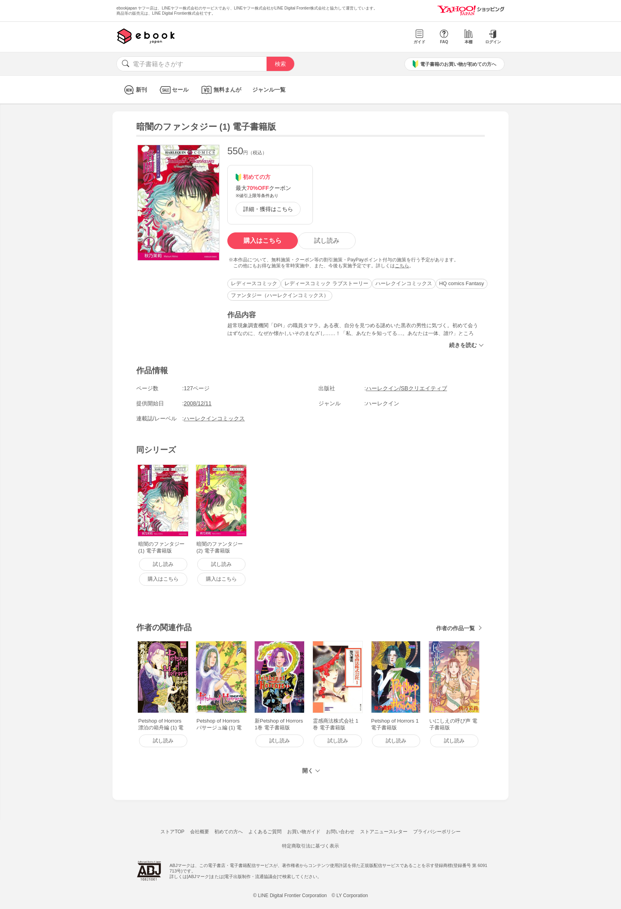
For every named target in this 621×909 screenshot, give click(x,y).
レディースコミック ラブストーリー (326, 283)
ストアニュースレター (384, 831)
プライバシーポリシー (437, 831)
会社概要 (199, 831)
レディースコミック (254, 283)
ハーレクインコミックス (403, 283)
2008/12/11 (197, 403)
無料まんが (220, 90)
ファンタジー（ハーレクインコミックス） (280, 295)
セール (173, 90)
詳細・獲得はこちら (268, 209)
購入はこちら (263, 240)
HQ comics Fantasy (461, 283)
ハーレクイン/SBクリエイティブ (406, 388)
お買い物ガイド (303, 831)
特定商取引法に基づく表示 (310, 846)
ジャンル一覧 (269, 89)
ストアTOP (172, 831)
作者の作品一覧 (455, 628)
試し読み (326, 240)
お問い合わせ (340, 831)
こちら (402, 265)
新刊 (134, 90)
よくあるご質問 (265, 831)
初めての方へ (228, 831)
